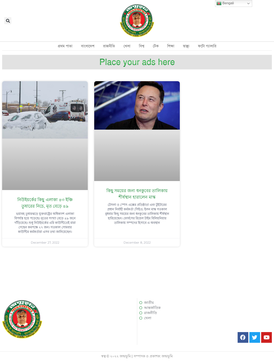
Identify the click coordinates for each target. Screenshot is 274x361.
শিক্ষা (170, 46)
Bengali (225, 3)
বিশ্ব (141, 46)
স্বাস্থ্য (186, 46)
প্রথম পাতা (65, 46)
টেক (156, 46)
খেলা (127, 46)
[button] (7, 20)
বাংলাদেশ (87, 46)
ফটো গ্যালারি (207, 46)
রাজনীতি (109, 46)
